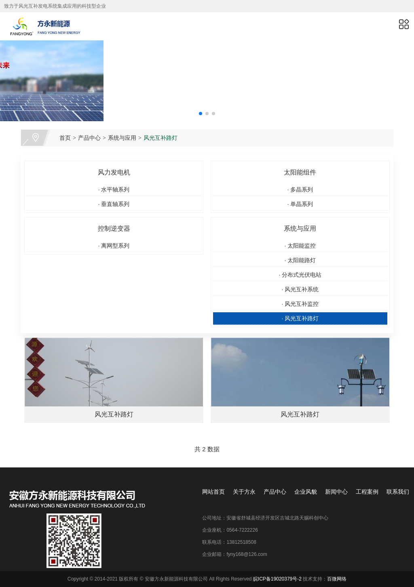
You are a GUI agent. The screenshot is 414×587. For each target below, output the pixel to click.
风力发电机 (114, 172)
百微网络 (336, 579)
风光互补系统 (300, 289)
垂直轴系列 (114, 204)
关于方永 (244, 491)
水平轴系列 (114, 189)
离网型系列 (114, 245)
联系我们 (398, 491)
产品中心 (89, 138)
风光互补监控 (300, 304)
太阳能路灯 (300, 260)
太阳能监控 (300, 245)
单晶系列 (300, 204)
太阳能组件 (300, 172)
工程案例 (367, 491)
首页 (65, 138)
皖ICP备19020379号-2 (277, 579)
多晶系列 (300, 189)
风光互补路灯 (160, 138)
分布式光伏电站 (300, 274)
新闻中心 (336, 491)
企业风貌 (305, 491)
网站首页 (213, 491)
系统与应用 (122, 138)
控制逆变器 (114, 228)
